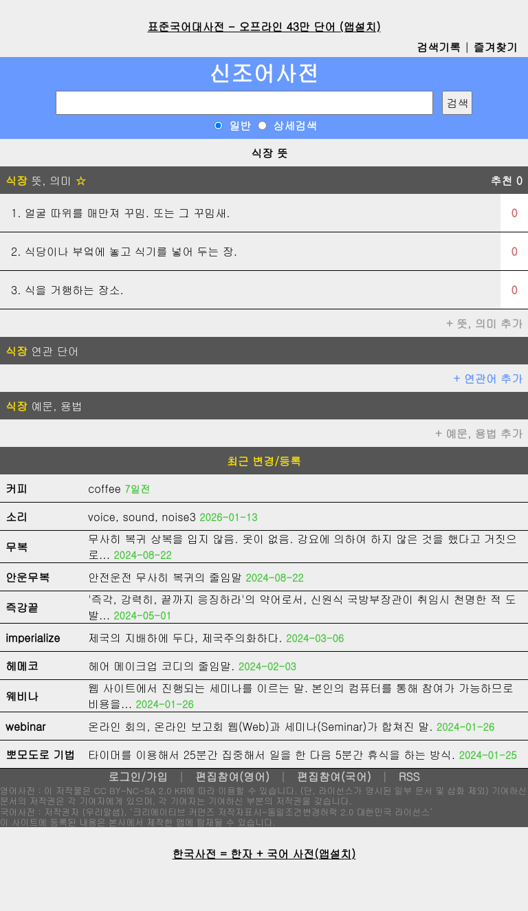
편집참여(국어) (334, 776)
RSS (409, 776)
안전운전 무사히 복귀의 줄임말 (165, 577)
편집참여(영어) (232, 776)
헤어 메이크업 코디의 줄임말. (161, 666)
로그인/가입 (138, 776)
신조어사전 (264, 72)
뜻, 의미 (46, 180)
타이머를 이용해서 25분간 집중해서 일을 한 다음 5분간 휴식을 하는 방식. (271, 754)
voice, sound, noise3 (142, 517)
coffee (104, 488)
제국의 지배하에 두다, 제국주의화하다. (185, 638)
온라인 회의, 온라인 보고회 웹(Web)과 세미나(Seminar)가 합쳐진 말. (260, 726)
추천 (506, 180)
